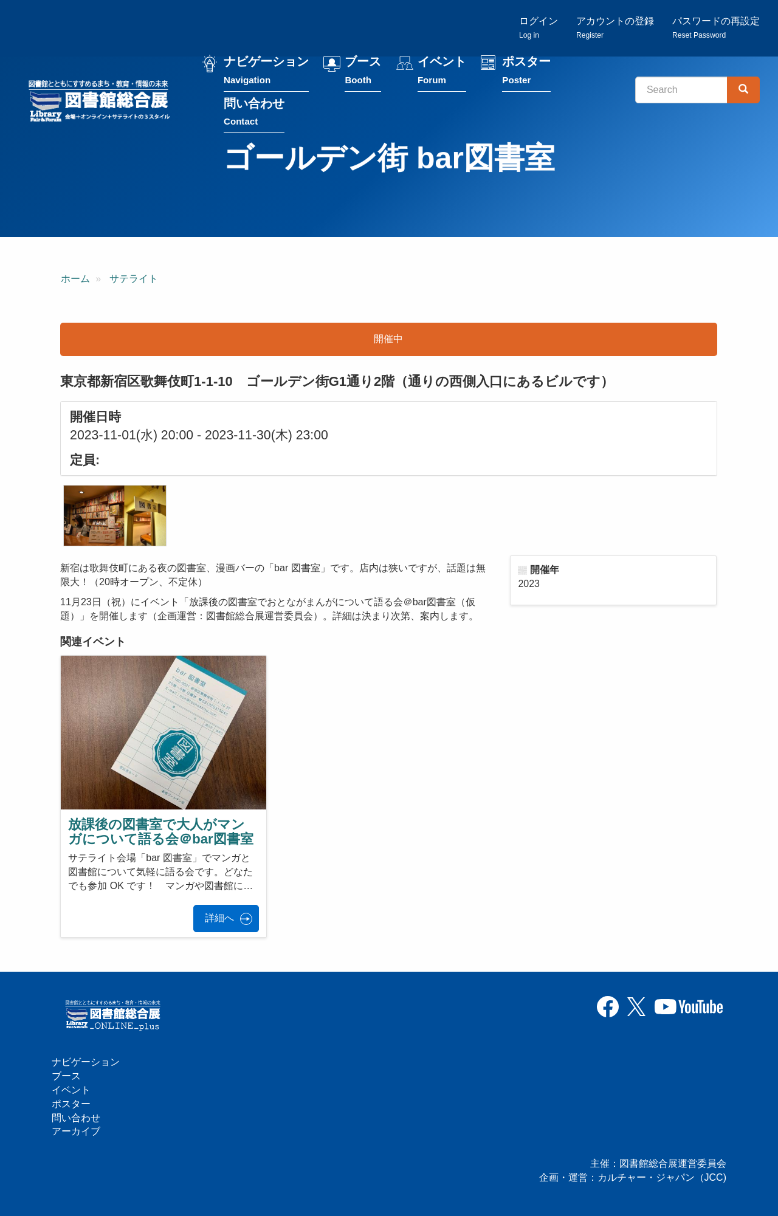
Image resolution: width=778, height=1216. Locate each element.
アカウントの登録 (615, 28)
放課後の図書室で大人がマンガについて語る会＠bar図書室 (160, 832)
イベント (442, 72)
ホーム (75, 278)
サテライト (133, 278)
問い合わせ (254, 113)
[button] (115, 515)
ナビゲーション (266, 72)
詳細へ (219, 918)
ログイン (538, 28)
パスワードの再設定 (716, 28)
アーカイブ (76, 1131)
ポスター (526, 72)
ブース (363, 72)
